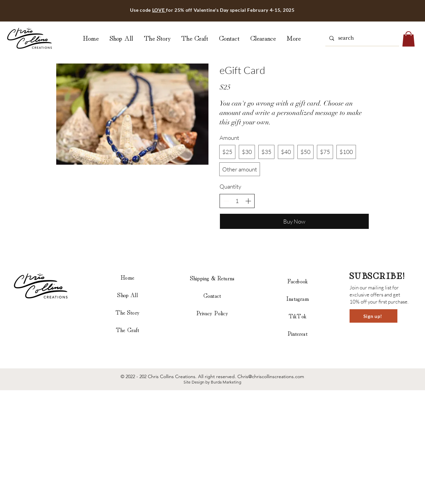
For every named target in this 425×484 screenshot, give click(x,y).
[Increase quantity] (248, 201)
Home (127, 277)
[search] (361, 38)
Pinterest (297, 333)
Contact (212, 295)
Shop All (127, 294)
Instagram (297, 298)
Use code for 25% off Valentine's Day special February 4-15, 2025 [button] (212, 10)
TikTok (297, 316)
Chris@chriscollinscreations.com (270, 376)
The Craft (127, 329)
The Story (127, 312)
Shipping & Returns (212, 278)
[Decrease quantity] (226, 201)
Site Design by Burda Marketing (212, 382)
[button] (408, 38)
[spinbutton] (237, 201)
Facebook (297, 281)
